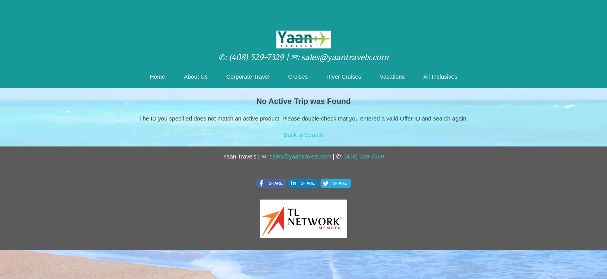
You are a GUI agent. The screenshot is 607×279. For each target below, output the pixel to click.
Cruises (298, 76)
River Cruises (343, 76)
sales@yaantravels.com (300, 156)
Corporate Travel (247, 76)
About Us (196, 76)
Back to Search (303, 134)
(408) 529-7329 (364, 156)
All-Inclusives (441, 76)
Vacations (392, 76)
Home (157, 76)
